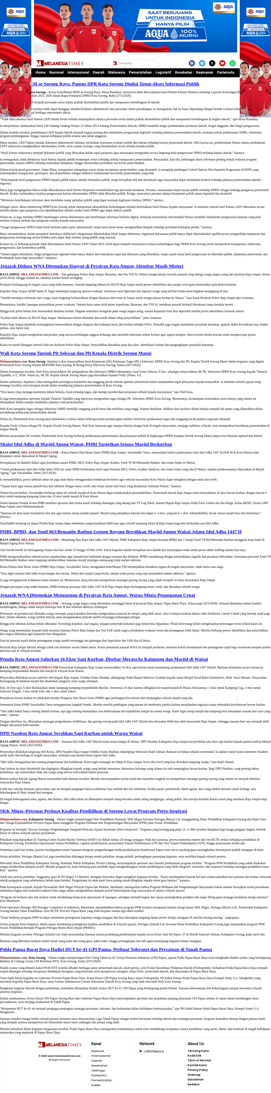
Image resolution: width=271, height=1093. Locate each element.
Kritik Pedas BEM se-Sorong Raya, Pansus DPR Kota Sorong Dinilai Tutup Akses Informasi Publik (99, 83)
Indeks (96, 1086)
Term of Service (200, 1061)
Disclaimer (196, 1081)
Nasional (56, 72)
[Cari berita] (135, 63)
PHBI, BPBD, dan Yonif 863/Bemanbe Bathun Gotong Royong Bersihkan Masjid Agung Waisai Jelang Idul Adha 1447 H (120, 531)
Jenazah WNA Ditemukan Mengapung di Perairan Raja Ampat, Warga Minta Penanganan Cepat (97, 595)
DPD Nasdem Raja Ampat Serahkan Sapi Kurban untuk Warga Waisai (71, 733)
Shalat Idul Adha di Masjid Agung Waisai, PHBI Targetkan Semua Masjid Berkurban (86, 444)
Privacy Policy (199, 1071)
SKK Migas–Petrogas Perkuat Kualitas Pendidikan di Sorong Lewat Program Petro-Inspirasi (93, 810)
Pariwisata (225, 72)
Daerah (98, 72)
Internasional (78, 72)
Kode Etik (195, 1056)
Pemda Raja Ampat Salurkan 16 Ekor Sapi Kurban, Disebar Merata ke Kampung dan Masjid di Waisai (104, 659)
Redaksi (194, 1086)
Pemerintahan (140, 72)
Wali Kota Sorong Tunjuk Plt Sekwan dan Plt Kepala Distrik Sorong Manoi (75, 353)
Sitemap (194, 1076)
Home (40, 72)
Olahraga (98, 1071)
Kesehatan (183, 72)
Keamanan (204, 72)
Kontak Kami (198, 1066)
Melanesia (116, 72)
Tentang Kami (199, 1051)
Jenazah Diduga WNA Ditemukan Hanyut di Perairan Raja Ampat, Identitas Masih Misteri (91, 266)
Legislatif (163, 72)
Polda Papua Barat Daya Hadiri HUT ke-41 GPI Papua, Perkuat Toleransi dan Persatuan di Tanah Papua (106, 949)
